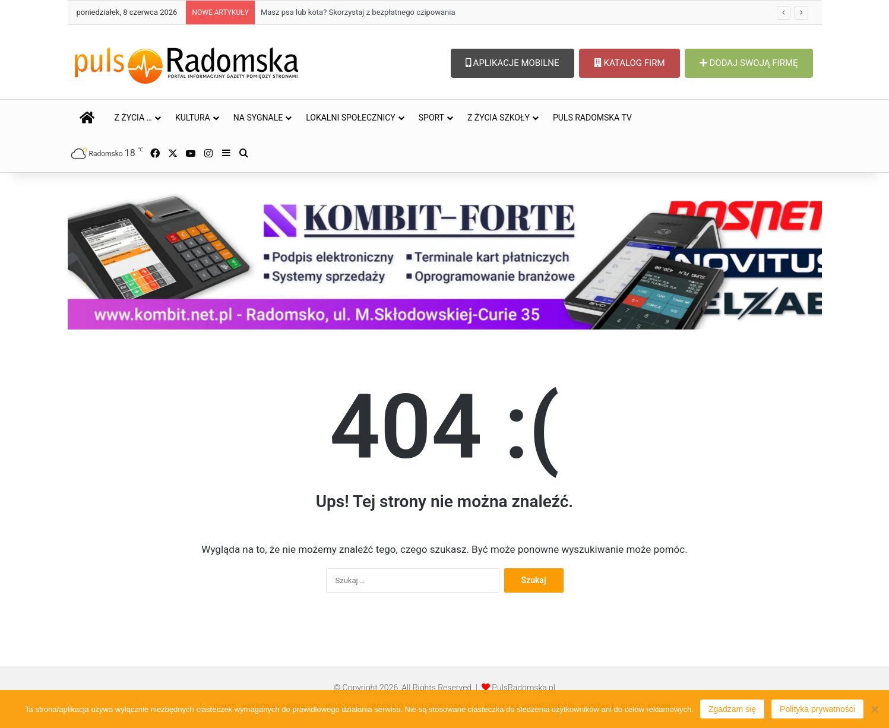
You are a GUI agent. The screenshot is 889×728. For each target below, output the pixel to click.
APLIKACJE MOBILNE (512, 63)
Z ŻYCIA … (133, 117)
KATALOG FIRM (629, 63)
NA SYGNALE (258, 117)
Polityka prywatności (817, 709)
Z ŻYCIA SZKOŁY (498, 117)
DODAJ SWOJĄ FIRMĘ (749, 63)
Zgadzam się (732, 709)
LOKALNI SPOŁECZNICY (351, 117)
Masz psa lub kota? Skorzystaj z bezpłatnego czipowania (358, 12)
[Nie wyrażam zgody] (874, 709)
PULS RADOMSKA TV (592, 117)
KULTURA (192, 117)
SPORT (431, 117)
